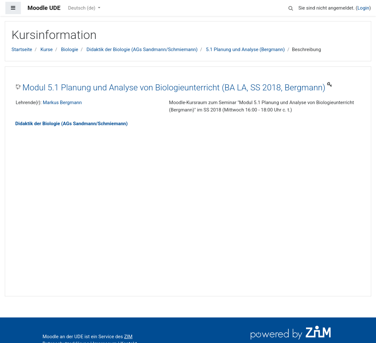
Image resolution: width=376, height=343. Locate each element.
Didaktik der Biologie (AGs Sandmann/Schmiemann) (142, 49)
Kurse (46, 49)
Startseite (22, 49)
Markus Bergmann (62, 102)
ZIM (128, 336)
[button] (290, 7)
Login (363, 8)
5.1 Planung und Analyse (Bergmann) (245, 49)
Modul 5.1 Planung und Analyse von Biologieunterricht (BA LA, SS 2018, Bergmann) (173, 87)
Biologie (69, 49)
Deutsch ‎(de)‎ (82, 8)
